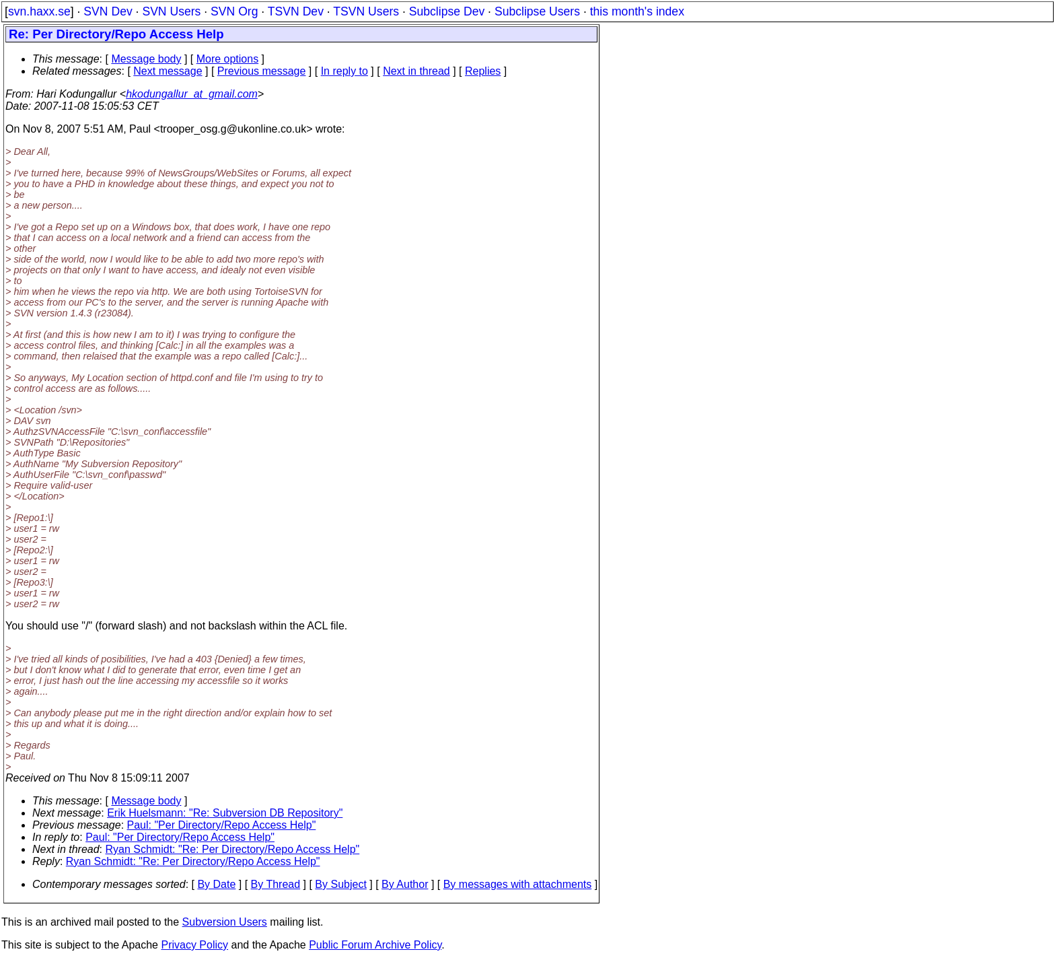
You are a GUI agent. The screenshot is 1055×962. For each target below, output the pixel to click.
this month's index (637, 11)
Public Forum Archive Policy (375, 945)
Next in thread (416, 71)
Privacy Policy (194, 945)
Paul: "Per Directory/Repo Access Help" (221, 825)
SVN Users (171, 11)
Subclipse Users (537, 11)
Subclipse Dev (446, 11)
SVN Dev (107, 11)
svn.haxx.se (39, 11)
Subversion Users (224, 922)
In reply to (344, 71)
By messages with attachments (517, 884)
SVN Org (234, 11)
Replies (483, 71)
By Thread (276, 884)
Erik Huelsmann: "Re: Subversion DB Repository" (224, 813)
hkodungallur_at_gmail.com (192, 94)
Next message (167, 71)
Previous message (261, 71)
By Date (216, 884)
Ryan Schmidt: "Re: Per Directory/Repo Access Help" (233, 849)
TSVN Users (366, 11)
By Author (404, 884)
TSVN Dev (296, 11)
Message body (146, 59)
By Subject (340, 884)
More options (227, 59)
